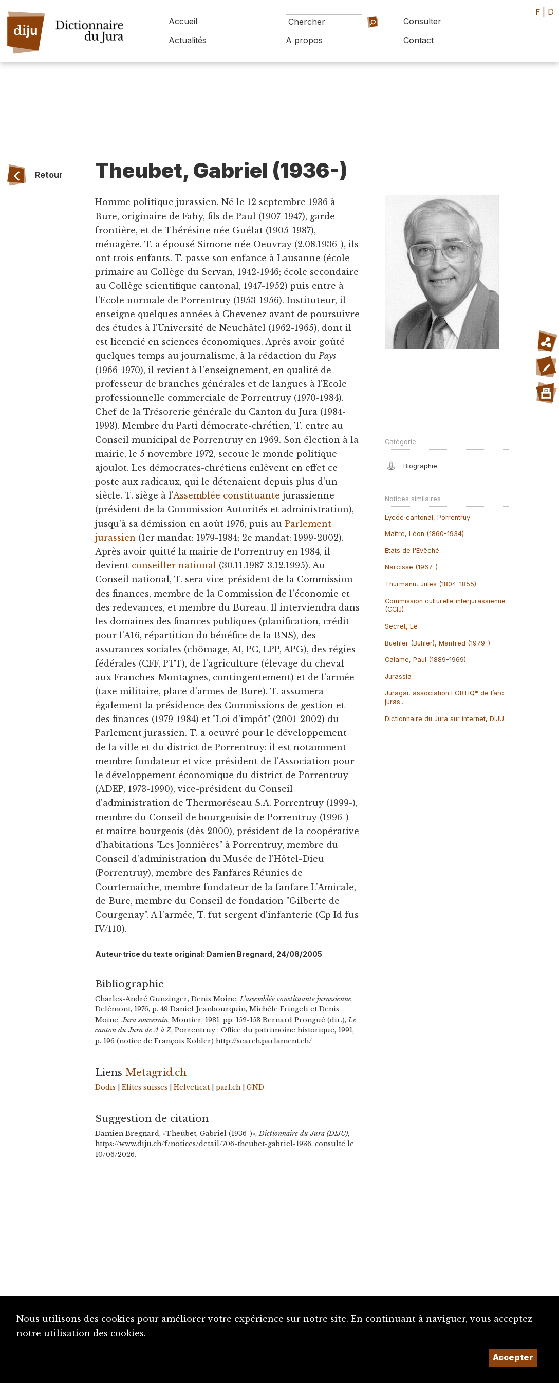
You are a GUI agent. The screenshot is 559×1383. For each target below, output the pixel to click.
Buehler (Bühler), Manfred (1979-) (437, 643)
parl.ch (228, 1087)
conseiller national (174, 565)
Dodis (105, 1087)
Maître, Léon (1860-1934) (424, 534)
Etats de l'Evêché (412, 551)
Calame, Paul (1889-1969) (425, 659)
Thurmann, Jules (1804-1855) (430, 584)
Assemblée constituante (226, 495)
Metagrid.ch (156, 1072)
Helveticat (192, 1087)
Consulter (422, 21)
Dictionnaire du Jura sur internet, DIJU (444, 719)
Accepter (513, 1357)
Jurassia (398, 676)
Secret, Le (401, 626)
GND (255, 1087)
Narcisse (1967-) (411, 567)
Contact (418, 40)
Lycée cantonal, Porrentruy (427, 517)
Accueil (183, 21)
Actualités (188, 40)
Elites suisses (144, 1087)
